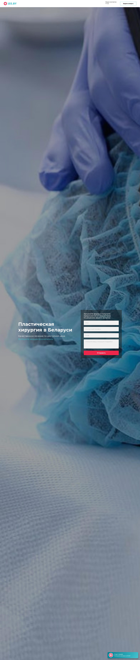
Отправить (101, 353)
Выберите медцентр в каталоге (35, 339)
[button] (128, 3)
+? (106, 3)
